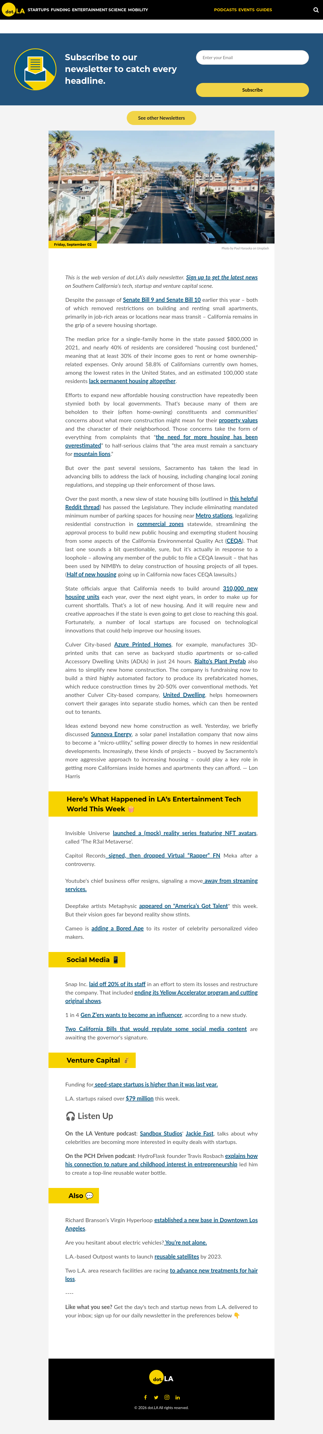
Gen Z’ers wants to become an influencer (131, 1014)
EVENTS (246, 9)
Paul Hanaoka (243, 248)
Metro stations (214, 515)
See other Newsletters (161, 118)
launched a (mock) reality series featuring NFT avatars (185, 833)
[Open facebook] (145, 1397)
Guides (264, 9)
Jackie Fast (199, 1133)
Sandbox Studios (161, 1133)
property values (238, 420)
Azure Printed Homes (142, 644)
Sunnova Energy (111, 734)
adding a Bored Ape (117, 928)
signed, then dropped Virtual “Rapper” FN (162, 855)
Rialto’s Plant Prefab (220, 661)
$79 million (140, 1098)
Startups (38, 9)
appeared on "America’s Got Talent (183, 905)
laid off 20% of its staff (117, 984)
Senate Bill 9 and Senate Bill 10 (162, 299)
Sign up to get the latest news (222, 277)
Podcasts (225, 9)
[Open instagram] (167, 1397)
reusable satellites (176, 1256)
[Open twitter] (156, 1397)
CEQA (234, 540)
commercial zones (160, 523)
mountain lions (92, 453)
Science (117, 9)
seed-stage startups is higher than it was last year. (156, 1084)
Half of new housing (91, 574)
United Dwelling (184, 694)
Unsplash (263, 248)
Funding (60, 9)
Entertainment (89, 9)
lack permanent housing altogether (132, 380)
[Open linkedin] (177, 1397)
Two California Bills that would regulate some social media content (156, 1028)
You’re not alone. (185, 1242)
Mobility (138, 9)
